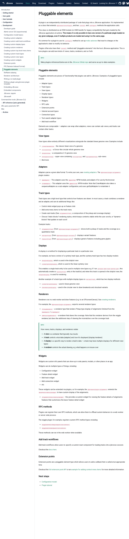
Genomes (19, 3)
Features (60, 3)
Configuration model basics (13, 35)
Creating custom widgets (12, 60)
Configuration (7, 22)
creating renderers (109, 300)
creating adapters (90, 172)
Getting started (8, 13)
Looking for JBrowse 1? (108, 3)
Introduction (5, 10)
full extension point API (58, 470)
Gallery (68, 3)
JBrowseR (7, 96)
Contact (85, 3)
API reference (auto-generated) (14, 103)
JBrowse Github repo (80, 62)
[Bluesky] (127, 3)
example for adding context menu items (86, 470)
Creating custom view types (13, 57)
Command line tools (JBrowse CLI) (13, 100)
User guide (6, 16)
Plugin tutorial (47, 485)
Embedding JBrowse (11, 87)
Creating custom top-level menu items (17, 51)
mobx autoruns (91, 41)
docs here (52, 450)
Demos (77, 3)
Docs (28, 3)
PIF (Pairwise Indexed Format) (14, 66)
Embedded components (12, 90)
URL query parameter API (10, 106)
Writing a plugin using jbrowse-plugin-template (17, 83)
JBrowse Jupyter (10, 93)
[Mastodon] (123, 3)
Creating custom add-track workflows (17, 41)
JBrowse (7, 3)
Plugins (51, 3)
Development (7, 25)
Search (94, 3)
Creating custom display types (14, 44)
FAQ (2, 109)
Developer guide (9, 29)
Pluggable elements (11, 69)
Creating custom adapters (13, 38)
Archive (5, 112)
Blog (34, 3)
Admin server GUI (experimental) (15, 32)
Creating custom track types (14, 54)
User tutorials (7, 19)
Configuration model (49, 482)
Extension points (10, 63)
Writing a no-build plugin (12, 79)
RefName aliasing (10, 73)
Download (42, 3)
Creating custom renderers (13, 47)
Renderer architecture (11, 76)
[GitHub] (120, 3)
